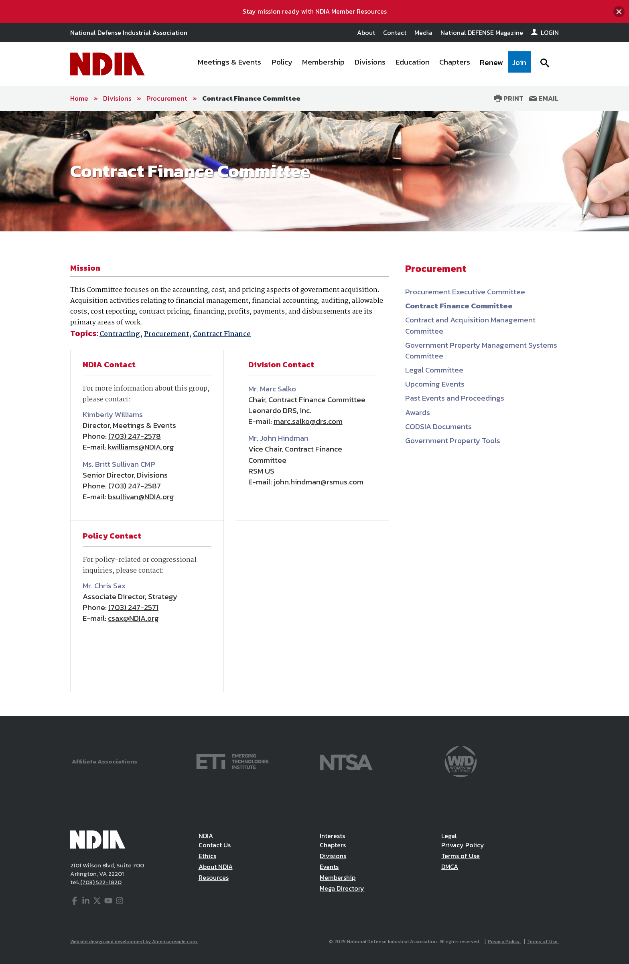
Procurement (166, 98)
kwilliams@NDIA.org (141, 447)
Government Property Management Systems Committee (481, 350)
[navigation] (362, 64)
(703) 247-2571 (133, 607)
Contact (394, 32)
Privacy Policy (462, 845)
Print (508, 98)
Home (79, 98)
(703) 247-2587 (134, 486)
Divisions (117, 98)
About (366, 32)
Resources (214, 877)
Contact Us (215, 845)
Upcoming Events (435, 384)
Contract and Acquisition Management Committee (470, 325)
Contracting (119, 334)
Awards (417, 412)
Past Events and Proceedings (454, 398)
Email (544, 98)
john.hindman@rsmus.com (318, 482)
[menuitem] (230, 64)
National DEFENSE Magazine (481, 32)
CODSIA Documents (438, 426)
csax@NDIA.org (133, 618)
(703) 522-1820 (100, 882)
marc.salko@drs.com (308, 421)
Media (423, 32)
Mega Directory (342, 888)
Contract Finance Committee (251, 98)
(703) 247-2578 (134, 436)
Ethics (207, 856)
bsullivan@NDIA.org (141, 496)
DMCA (449, 866)
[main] (314, 413)
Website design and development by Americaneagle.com (134, 941)
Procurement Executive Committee (465, 292)
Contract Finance (222, 334)
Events (329, 866)
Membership (337, 877)
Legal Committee (434, 370)
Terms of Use (460, 856)
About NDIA (216, 866)
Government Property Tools (452, 440)
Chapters (333, 845)
